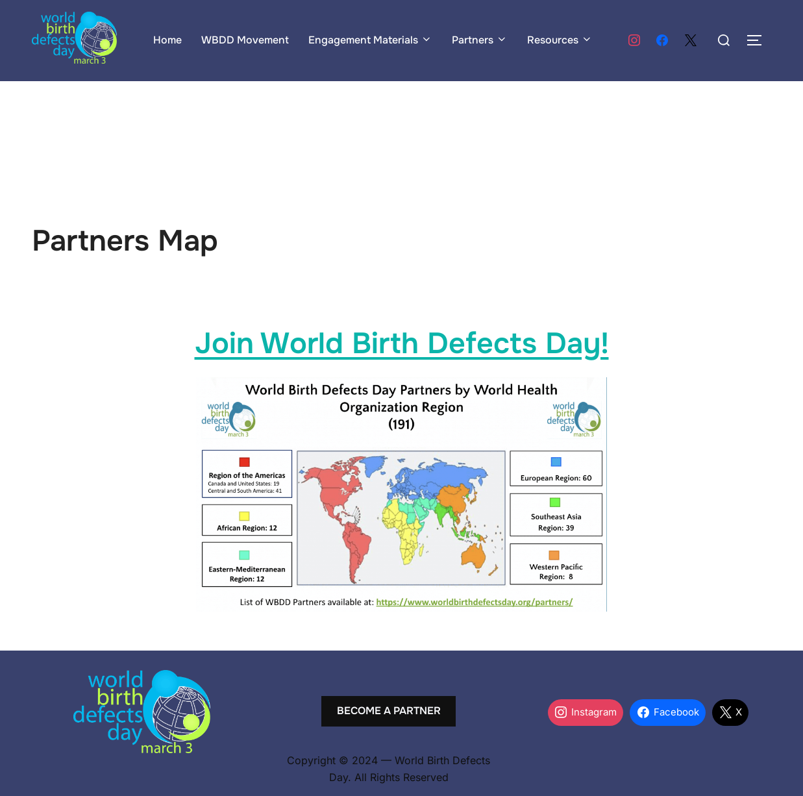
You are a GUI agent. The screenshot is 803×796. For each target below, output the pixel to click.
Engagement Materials (370, 40)
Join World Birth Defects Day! (402, 343)
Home (167, 40)
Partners (480, 40)
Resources (560, 40)
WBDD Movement (245, 40)
